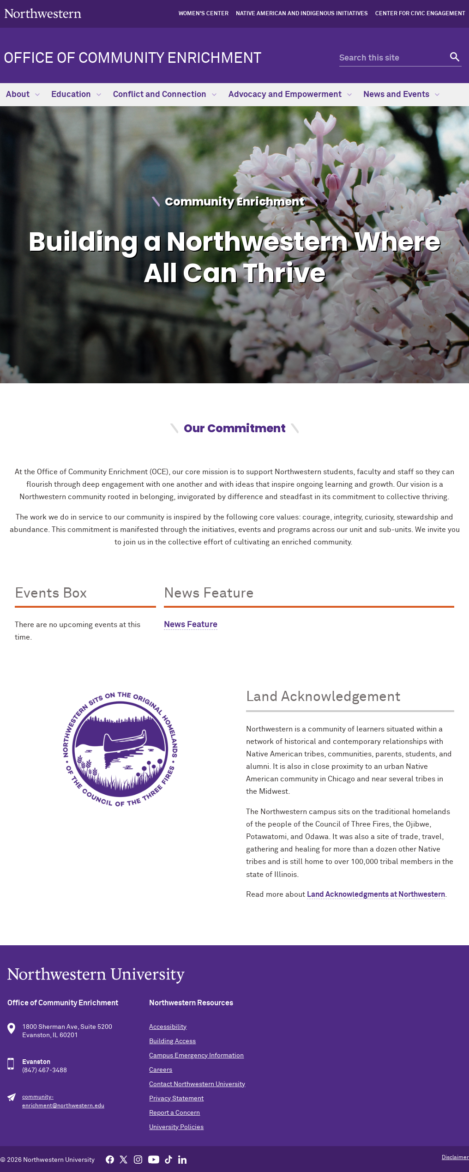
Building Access (172, 1041)
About (23, 95)
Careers (160, 1070)
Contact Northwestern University (197, 1084)
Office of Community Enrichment (132, 58)
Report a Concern (174, 1113)
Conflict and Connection (164, 95)
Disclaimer (455, 1157)
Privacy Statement (176, 1098)
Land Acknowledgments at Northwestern (376, 894)
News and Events (401, 95)
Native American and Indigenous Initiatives (302, 14)
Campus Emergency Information (196, 1055)
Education (76, 95)
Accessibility (167, 1027)
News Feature (190, 625)
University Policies (176, 1127)
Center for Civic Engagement (420, 14)
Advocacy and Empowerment (290, 95)
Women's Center (203, 14)
